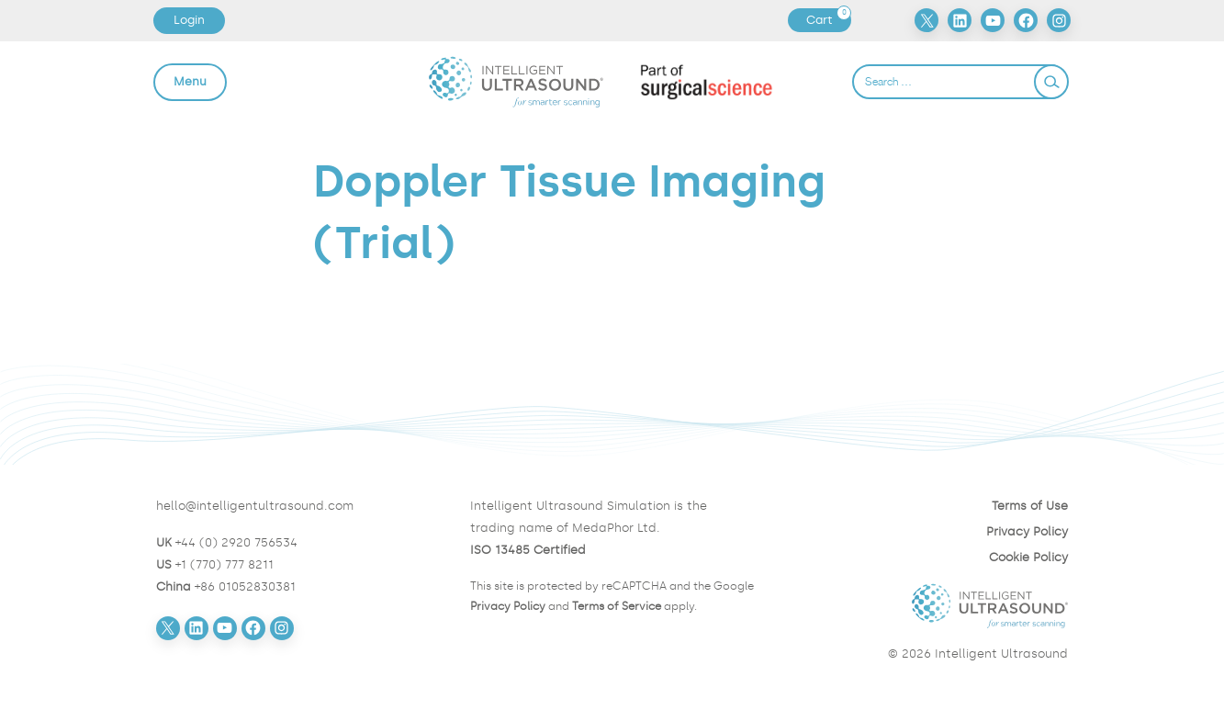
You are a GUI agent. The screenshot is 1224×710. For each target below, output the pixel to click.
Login (189, 20)
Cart (828, 20)
